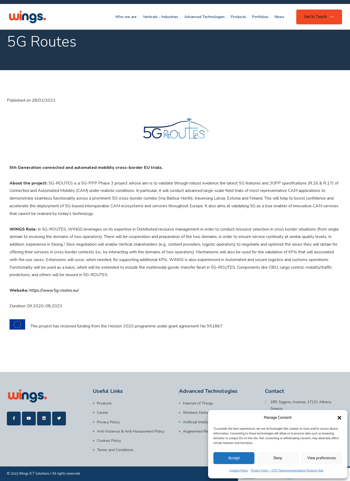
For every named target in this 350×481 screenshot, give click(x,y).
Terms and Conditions (115, 449)
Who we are (126, 16)
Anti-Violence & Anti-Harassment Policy (130, 431)
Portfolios (260, 16)
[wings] (27, 17)
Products (238, 16)
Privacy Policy (108, 422)
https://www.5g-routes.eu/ (54, 290)
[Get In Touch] (319, 17)
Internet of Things (198, 403)
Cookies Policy (238, 470)
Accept (234, 458)
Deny (277, 458)
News (279, 16)
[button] (339, 417)
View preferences (321, 458)
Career (102, 412)
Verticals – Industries (160, 16)
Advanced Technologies (204, 16)
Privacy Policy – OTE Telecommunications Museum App (287, 470)
